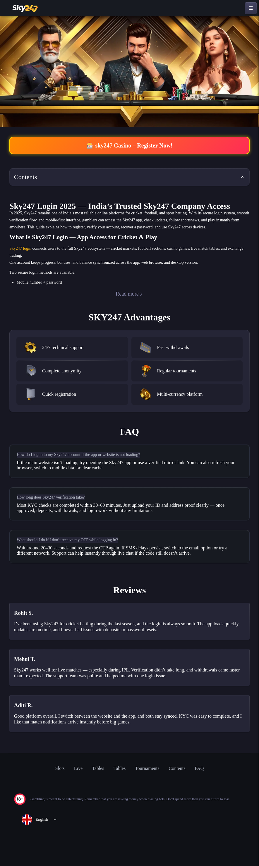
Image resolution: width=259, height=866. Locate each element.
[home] (25, 8)
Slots (53, 799)
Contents (182, 799)
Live (72, 799)
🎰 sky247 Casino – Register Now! (129, 146)
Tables (93, 799)
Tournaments (148, 799)
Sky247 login (21, 263)
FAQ (207, 799)
